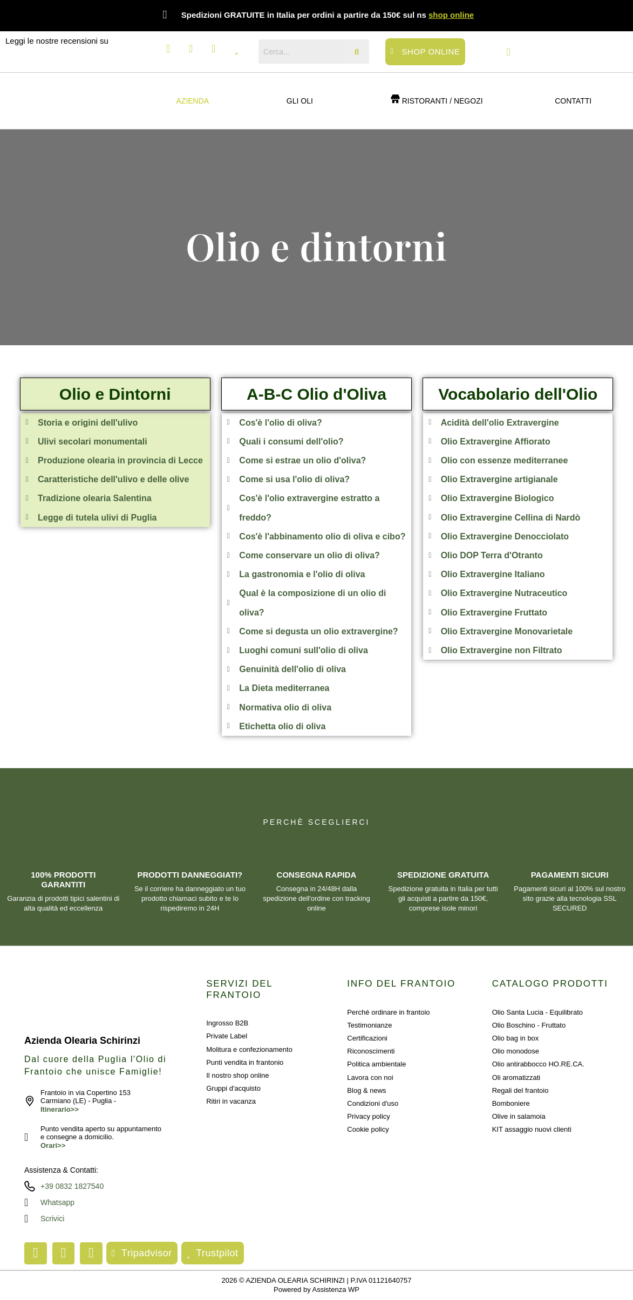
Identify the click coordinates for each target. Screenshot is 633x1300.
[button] (195, 101)
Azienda (192, 101)
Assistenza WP (335, 1289)
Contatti (573, 101)
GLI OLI (300, 101)
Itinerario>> (59, 1109)
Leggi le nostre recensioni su (56, 40)
